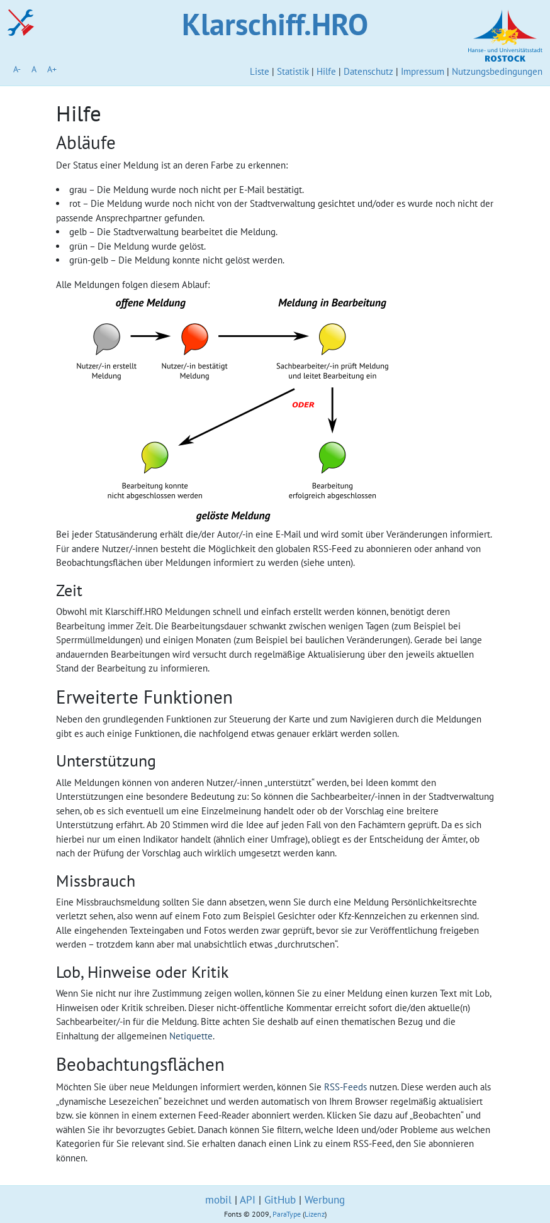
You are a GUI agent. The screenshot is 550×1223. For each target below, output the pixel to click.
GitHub (280, 1200)
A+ (52, 69)
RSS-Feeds (345, 1087)
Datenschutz (368, 71)
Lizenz (315, 1214)
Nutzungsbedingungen (497, 71)
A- (17, 69)
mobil (218, 1200)
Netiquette (191, 1036)
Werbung (325, 1200)
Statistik (293, 71)
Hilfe (326, 71)
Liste (259, 71)
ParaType (286, 1214)
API (247, 1200)
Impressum (422, 71)
